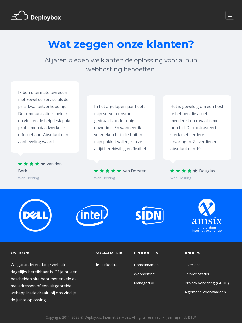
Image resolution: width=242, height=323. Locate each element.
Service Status (197, 273)
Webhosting (144, 273)
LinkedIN (106, 264)
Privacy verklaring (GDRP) (207, 282)
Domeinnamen (146, 264)
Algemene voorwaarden (205, 291)
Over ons (193, 264)
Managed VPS (146, 282)
